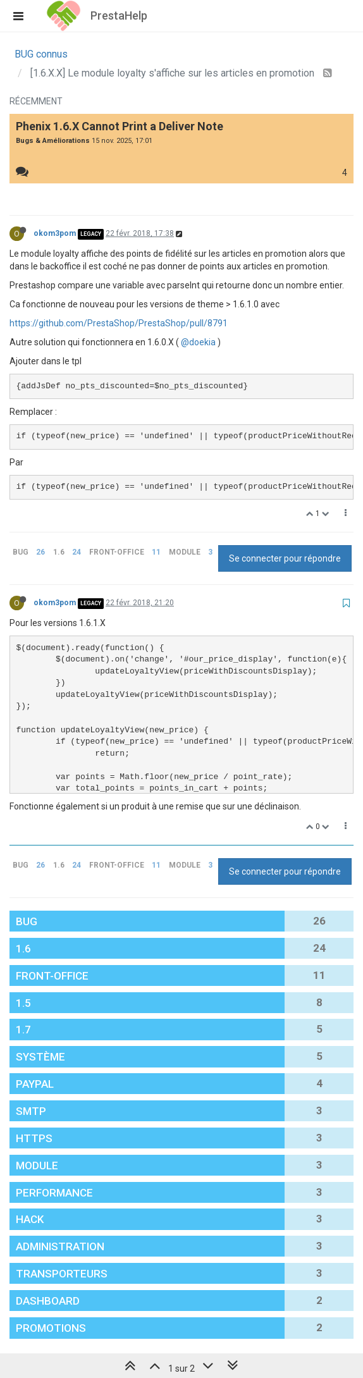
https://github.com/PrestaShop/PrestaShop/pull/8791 (118, 323)
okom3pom (55, 233)
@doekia (198, 342)
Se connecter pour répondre (285, 558)
